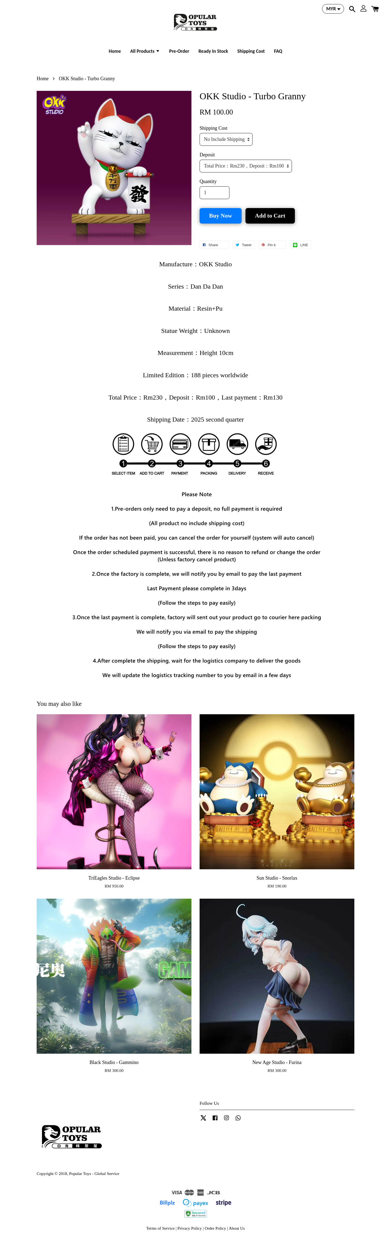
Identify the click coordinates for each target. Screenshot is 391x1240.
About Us (237, 1228)
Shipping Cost (251, 51)
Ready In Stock (213, 51)
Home (115, 51)
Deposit (207, 154)
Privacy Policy (190, 1228)
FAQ (278, 51)
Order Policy (215, 1228)
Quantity (208, 181)
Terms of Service (160, 1228)
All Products (145, 51)
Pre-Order (179, 51)
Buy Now (220, 215)
